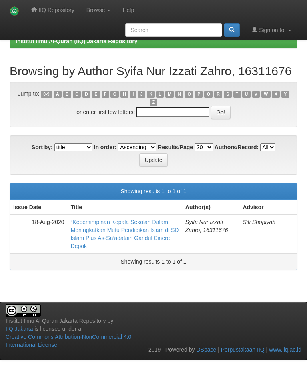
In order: (105, 147)
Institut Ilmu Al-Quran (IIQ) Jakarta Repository (76, 41)
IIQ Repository (52, 9)
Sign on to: (271, 29)
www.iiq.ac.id (285, 349)
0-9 (46, 94)
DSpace (206, 349)
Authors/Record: (237, 147)
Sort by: (42, 147)
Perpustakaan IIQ (243, 349)
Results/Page (175, 147)
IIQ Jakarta (19, 329)
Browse (98, 10)
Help (128, 10)
